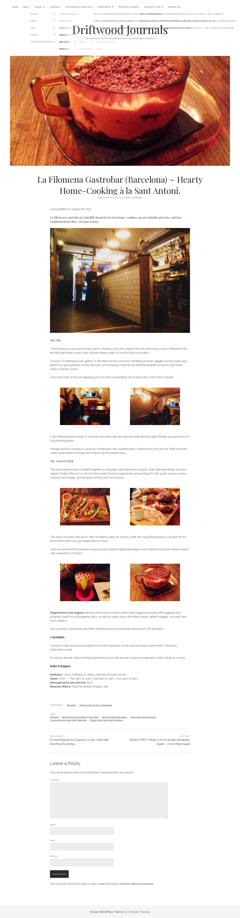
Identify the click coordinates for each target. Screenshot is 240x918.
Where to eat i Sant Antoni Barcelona (106, 720)
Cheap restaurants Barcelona (143, 717)
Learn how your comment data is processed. (126, 883)
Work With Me (152, 7)
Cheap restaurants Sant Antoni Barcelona (68, 720)
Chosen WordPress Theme (106, 912)
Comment (54, 780)
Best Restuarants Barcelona (114, 717)
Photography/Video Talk (79, 7)
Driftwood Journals (120, 29)
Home (15, 7)
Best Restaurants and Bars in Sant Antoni (80, 717)
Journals (55, 7)
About (26, 7)
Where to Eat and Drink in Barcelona (95, 705)
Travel (38, 7)
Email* (53, 840)
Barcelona (71, 705)
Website (54, 856)
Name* (53, 825)
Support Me (174, 7)
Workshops (104, 7)
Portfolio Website (128, 7)
